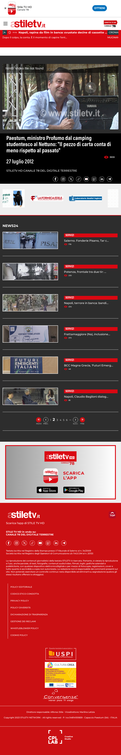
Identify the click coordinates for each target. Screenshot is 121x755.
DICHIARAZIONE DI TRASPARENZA (29, 614)
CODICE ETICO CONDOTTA (24, 593)
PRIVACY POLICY (19, 600)
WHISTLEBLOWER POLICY (24, 628)
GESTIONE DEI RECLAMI (23, 621)
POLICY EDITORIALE (21, 587)
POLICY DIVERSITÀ (20, 607)
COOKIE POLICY (19, 635)
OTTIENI (99, 8)
